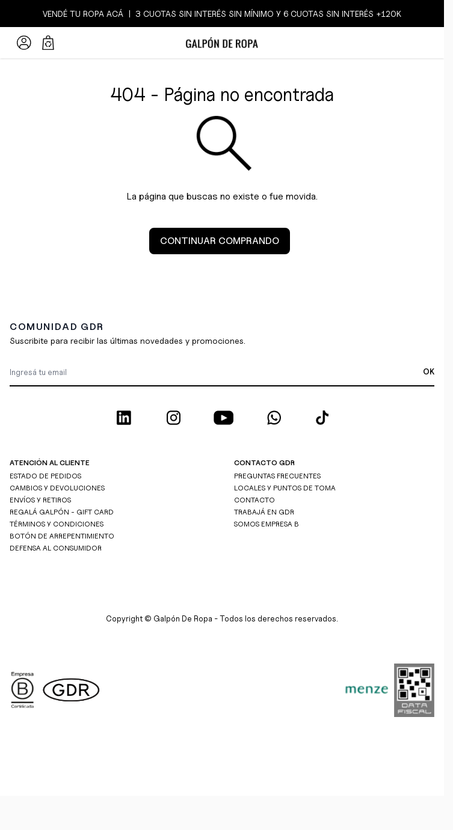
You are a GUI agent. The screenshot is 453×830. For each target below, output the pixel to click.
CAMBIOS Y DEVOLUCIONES (57, 487)
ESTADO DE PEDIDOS (45, 475)
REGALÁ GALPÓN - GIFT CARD (62, 511)
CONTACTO (254, 499)
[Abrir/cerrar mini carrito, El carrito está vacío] (48, 42)
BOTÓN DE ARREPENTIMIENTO (62, 535)
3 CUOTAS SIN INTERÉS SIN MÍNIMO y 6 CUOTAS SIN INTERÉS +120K (267, 13)
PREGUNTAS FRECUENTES (277, 475)
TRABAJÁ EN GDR (264, 511)
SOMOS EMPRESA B (266, 523)
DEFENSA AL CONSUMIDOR (56, 547)
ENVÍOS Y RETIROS (40, 499)
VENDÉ (56, 13)
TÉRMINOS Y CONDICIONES (56, 523)
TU (75, 13)
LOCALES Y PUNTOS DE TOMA (285, 487)
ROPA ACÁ (102, 13)
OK (428, 371)
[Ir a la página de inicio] (222, 42)
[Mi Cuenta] (24, 42)
